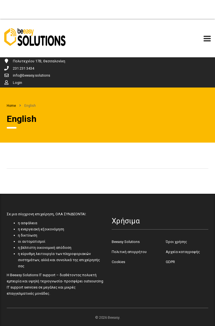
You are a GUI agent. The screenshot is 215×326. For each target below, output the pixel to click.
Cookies (118, 262)
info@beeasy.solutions (31, 75)
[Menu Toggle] (207, 38)
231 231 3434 (23, 68)
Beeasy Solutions (126, 242)
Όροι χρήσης (176, 242)
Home (11, 106)
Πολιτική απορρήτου (129, 252)
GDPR (170, 262)
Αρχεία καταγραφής (183, 252)
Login (17, 83)
